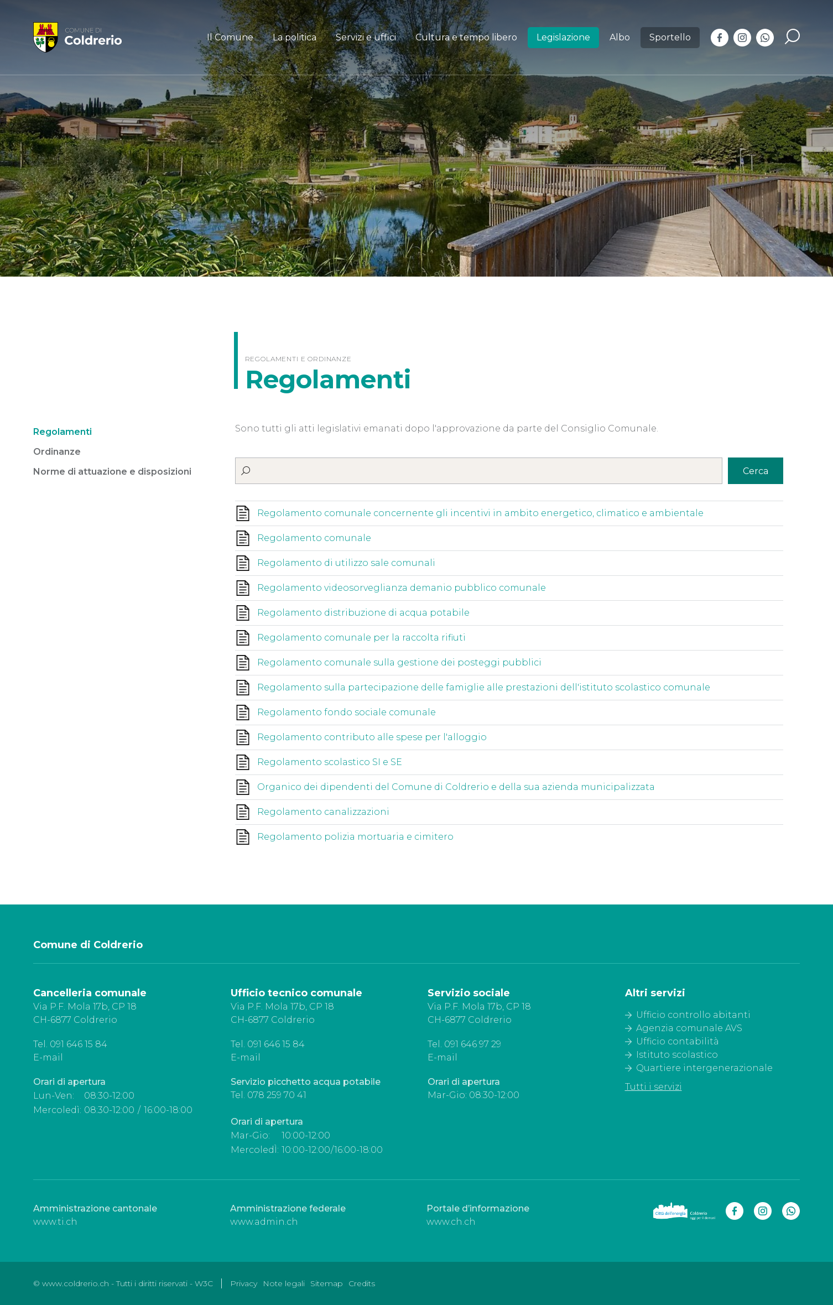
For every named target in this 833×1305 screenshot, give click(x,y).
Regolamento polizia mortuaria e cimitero (355, 836)
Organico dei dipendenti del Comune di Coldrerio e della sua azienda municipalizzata (456, 787)
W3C (204, 1283)
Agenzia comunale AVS (689, 1028)
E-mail (48, 1057)
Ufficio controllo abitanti (693, 1015)
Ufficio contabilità (677, 1041)
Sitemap (326, 1283)
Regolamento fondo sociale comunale (346, 712)
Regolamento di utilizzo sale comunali (346, 563)
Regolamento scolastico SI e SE (329, 762)
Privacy (243, 1283)
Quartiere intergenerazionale (704, 1068)
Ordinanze (57, 451)
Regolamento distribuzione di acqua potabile (363, 612)
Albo (620, 37)
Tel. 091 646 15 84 (70, 1044)
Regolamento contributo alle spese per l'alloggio (372, 737)
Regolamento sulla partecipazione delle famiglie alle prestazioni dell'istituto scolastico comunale (483, 687)
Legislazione (563, 37)
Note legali (284, 1283)
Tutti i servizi (653, 1087)
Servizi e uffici (366, 37)
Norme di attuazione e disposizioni (112, 471)
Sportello (670, 37)
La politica (294, 37)
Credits (361, 1283)
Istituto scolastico (677, 1054)
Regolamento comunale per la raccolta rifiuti (361, 637)
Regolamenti (62, 432)
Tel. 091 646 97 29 (464, 1044)
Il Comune (230, 37)
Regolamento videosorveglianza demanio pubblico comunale (401, 588)
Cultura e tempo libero (466, 37)
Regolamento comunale (314, 538)
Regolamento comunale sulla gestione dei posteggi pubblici (399, 662)
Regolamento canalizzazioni (323, 812)
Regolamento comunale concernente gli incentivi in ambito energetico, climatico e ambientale (480, 513)
